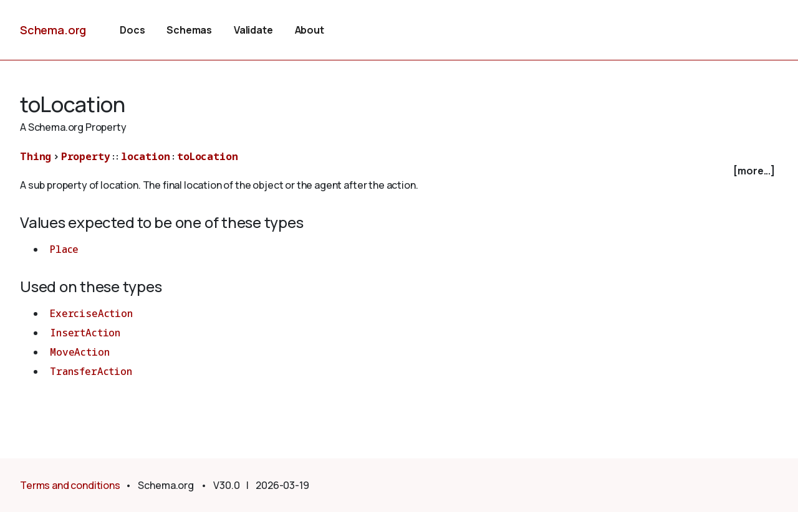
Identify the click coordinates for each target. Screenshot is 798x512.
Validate (253, 30)
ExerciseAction (91, 313)
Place (64, 249)
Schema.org (53, 29)
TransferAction (91, 371)
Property (85, 156)
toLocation (207, 156)
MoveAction (79, 352)
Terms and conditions (70, 485)
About (309, 30)
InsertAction (85, 332)
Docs (132, 30)
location (145, 156)
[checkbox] (399, 171)
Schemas (189, 30)
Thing (35, 156)
